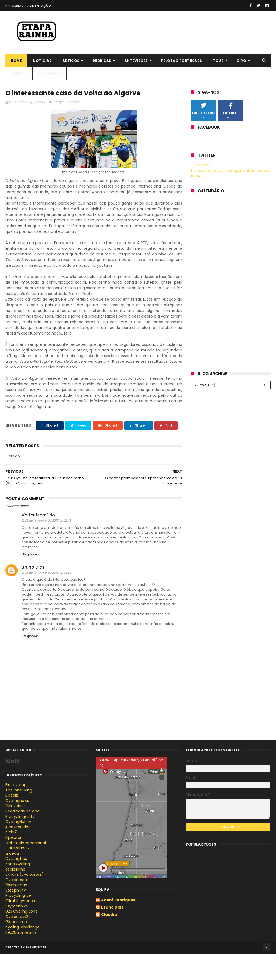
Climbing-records (22, 900)
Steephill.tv (15, 890)
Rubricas (102, 60)
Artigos (71, 60)
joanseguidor (17, 827)
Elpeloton (14, 837)
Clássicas (48, 73)
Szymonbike (16, 906)
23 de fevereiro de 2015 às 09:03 (48, 573)
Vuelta (18, 73)
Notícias (42, 60)
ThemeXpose (36, 947)
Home (16, 60)
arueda (12, 853)
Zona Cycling (17, 864)
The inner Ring (18, 790)
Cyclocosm (16, 879)
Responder (30, 554)
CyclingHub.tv (18, 821)
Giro (241, 60)
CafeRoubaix (17, 848)
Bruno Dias (33, 567)
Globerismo (16, 921)
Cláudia (109, 914)
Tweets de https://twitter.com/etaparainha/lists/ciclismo (230, 170)
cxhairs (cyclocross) (24, 874)
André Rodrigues (118, 900)
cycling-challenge (22, 927)
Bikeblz (11, 795)
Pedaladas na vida (22, 811)
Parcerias (14, 5)
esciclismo (15, 869)
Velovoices (15, 805)
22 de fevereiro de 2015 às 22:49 (48, 520)
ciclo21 (11, 832)
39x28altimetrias (21, 932)
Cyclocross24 (18, 916)
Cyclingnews (17, 800)
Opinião (73, 102)
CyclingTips (16, 858)
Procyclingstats (19, 816)
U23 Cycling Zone (21, 911)
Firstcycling (15, 784)
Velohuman (16, 885)
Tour (218, 60)
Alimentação (39, 5)
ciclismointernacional (25, 843)
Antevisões (136, 60)
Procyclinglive (18, 895)
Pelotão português (181, 60)
